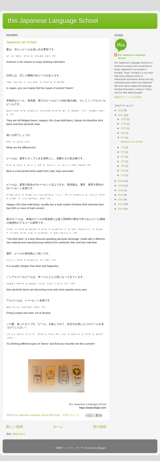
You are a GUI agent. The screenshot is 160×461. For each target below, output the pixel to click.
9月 (123, 133)
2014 (121, 204)
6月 (123, 152)
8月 (123, 137)
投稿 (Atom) (18, 434)
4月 (123, 161)
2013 (121, 208)
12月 (124, 119)
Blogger (102, 448)
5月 (123, 156)
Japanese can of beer (21, 42)
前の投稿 (99, 426)
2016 (121, 195)
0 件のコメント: (72, 415)
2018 (121, 190)
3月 (123, 166)
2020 (121, 181)
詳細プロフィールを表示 (127, 97)
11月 (124, 123)
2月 (123, 170)
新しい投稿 (14, 426)
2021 (121, 115)
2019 (121, 185)
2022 (121, 110)
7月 (123, 147)
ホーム (58, 426)
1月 (123, 175)
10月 (124, 128)
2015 (121, 199)
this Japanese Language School (53, 20)
